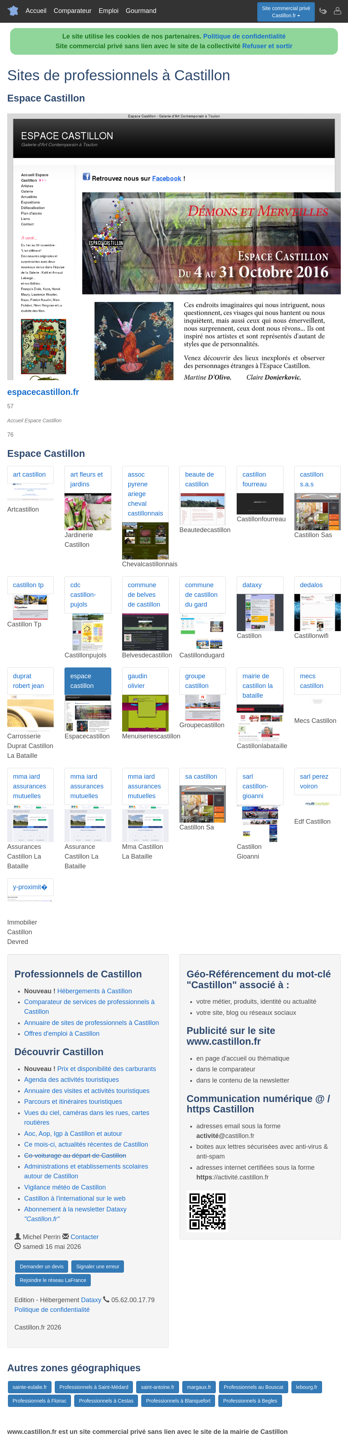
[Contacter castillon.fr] (337, 11)
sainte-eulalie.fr (30, 1387)
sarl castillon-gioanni (255, 786)
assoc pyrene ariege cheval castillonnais (145, 494)
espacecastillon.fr (43, 392)
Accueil (36, 10)
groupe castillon (197, 680)
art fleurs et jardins (86, 479)
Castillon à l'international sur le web (75, 1198)
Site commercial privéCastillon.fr (286, 11)
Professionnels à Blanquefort (178, 1401)
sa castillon (201, 776)
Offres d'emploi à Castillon (61, 1033)
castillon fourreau (254, 479)
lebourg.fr (306, 1387)
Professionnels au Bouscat (254, 1387)
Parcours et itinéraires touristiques (73, 1101)
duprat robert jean (28, 680)
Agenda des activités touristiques (71, 1079)
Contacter (85, 1237)
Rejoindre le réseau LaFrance (53, 1280)
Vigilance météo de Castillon (65, 1187)
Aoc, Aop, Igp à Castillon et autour (73, 1133)
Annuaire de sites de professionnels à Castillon (91, 1022)
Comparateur (73, 10)
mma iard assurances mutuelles (29, 786)
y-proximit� (30, 887)
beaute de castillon (199, 479)
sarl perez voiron (314, 781)
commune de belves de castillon (144, 594)
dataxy (252, 585)
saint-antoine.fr (157, 1387)
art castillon (29, 474)
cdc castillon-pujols (83, 594)
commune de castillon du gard (201, 594)
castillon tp (28, 585)
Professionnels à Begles (250, 1401)
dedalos (311, 585)
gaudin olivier (137, 680)
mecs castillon (312, 680)
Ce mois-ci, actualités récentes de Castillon (86, 1144)
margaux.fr (199, 1387)
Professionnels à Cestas (106, 1401)
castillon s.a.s (312, 479)
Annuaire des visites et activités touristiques (87, 1090)
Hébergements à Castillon (94, 991)
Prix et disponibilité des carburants (106, 1068)
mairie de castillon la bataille (257, 685)
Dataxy (91, 1300)
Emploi (109, 10)
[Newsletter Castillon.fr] (323, 11)
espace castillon (82, 680)
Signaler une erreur (97, 1266)
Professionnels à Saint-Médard (93, 1387)
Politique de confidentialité (244, 36)
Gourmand (141, 10)
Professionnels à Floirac (39, 1401)
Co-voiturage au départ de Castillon (75, 1155)
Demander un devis (41, 1266)
